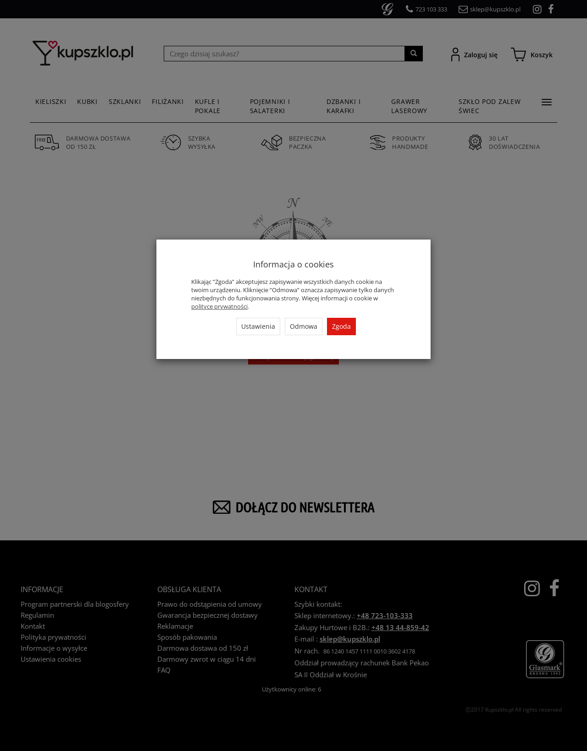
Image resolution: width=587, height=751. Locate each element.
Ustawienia (258, 326)
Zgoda (341, 326)
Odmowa (303, 326)
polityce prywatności (219, 306)
